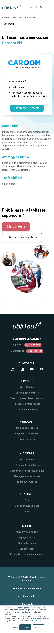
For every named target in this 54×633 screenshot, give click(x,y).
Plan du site (27, 604)
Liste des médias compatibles (26, 17)
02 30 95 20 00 (34, 344)
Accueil (5, 17)
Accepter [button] (25, 627)
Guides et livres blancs (27, 506)
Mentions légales (27, 596)
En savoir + (36, 621)
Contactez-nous (27, 543)
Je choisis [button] (14, 627)
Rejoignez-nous (27, 537)
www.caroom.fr (19, 81)
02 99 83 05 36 (36, 351)
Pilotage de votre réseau (27, 404)
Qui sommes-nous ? (27, 532)
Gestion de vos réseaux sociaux (27, 398)
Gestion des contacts (27, 393)
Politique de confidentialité (27, 588)
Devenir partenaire (27, 439)
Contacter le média (27, 108)
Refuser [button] (38, 627)
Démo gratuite (16, 226)
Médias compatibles (27, 428)
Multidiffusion (27, 387)
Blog (27, 500)
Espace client (27, 549)
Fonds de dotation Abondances (27, 554)
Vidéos (27, 511)
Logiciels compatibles (27, 433)
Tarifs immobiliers (27, 409)
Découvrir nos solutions (22, 237)
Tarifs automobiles (27, 482)
